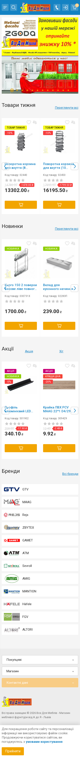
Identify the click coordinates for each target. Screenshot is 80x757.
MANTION (29, 591)
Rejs (25, 515)
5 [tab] (32, 90)
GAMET (27, 540)
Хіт (61, 351)
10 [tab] (58, 90)
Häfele (27, 604)
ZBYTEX (28, 528)
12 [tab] (68, 90)
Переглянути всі (66, 108)
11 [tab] (63, 90)
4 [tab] (27, 90)
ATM (25, 553)
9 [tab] (53, 90)
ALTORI (27, 629)
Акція (29, 351)
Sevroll (27, 566)
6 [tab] (37, 90)
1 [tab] (12, 90)
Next (74, 166)
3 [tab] (22, 90)
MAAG (26, 502)
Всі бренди (70, 474)
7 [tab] (42, 90)
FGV (25, 617)
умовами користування (44, 742)
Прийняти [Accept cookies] (12, 751)
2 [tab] (17, 90)
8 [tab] (47, 90)
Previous (5, 166)
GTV (25, 489)
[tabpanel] (40, 55)
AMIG (26, 578)
